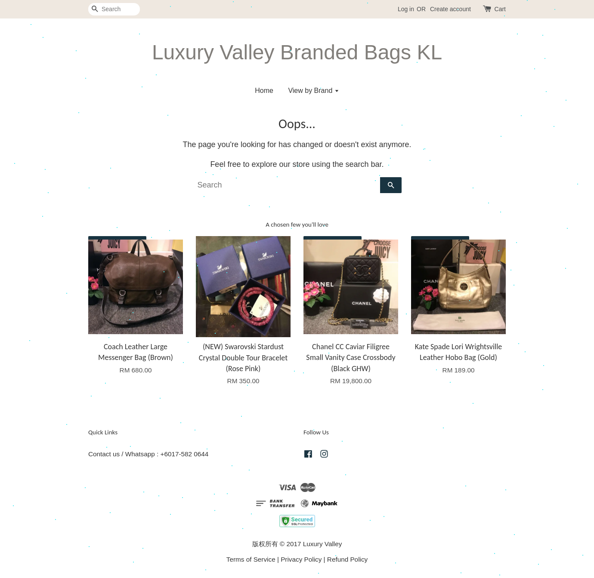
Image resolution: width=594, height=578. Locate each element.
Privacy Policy (301, 559)
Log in (406, 9)
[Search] (114, 9)
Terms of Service (250, 559)
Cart (500, 9)
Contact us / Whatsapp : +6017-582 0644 (148, 454)
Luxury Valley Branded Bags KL (297, 52)
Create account (450, 9)
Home (264, 90)
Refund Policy (347, 559)
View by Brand (313, 90)
